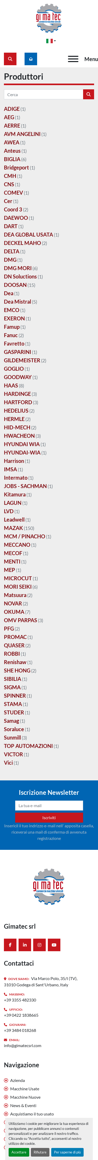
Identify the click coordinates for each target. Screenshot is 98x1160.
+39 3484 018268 (20, 1030)
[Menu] (73, 59)
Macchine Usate (24, 1088)
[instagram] (39, 945)
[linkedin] (25, 945)
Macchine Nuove (25, 1097)
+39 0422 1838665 (21, 1015)
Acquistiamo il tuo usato (32, 1113)
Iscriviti (49, 817)
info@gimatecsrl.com (22, 1045)
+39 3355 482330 (20, 999)
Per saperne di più (67, 1152)
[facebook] (10, 945)
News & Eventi (23, 1105)
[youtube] (54, 945)
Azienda (17, 1080)
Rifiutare (40, 1152)
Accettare (18, 1152)
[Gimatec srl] (49, 885)
